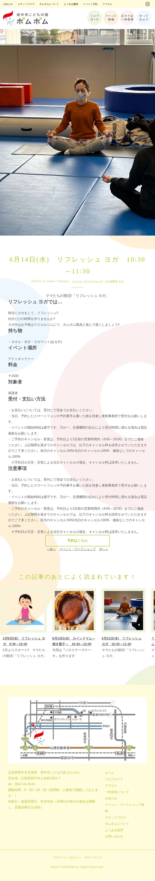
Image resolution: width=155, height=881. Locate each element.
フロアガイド (114, 780)
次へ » (103, 549)
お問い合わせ (114, 837)
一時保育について (117, 792)
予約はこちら (77, 541)
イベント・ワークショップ (87, 281)
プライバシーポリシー (67, 858)
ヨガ (121, 281)
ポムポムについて (117, 824)
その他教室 (111, 281)
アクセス (111, 786)
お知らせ (111, 799)
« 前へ (51, 549)
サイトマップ (93, 858)
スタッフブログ (115, 818)
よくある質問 (114, 830)
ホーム (109, 773)
